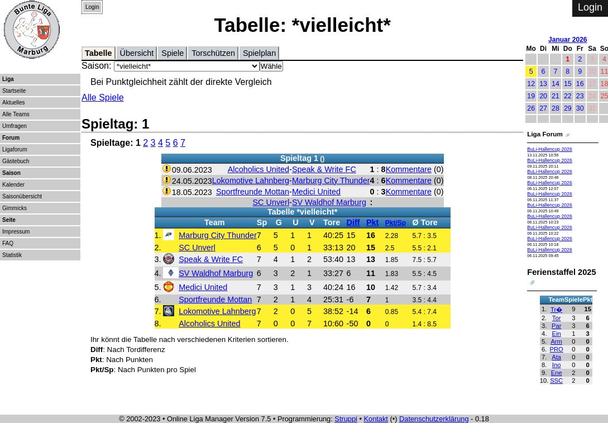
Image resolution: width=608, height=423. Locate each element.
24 (592, 96)
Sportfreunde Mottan (252, 191)
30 (580, 108)
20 (543, 96)
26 (531, 108)
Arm (556, 341)
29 (568, 108)
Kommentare (409, 169)
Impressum (16, 232)
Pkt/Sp (395, 223)
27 (543, 108)
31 (592, 108)
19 (531, 96)
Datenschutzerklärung (433, 419)
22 (568, 96)
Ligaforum (14, 149)
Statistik (12, 255)
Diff (353, 222)
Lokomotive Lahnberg (250, 180)
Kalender (13, 185)
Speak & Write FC (324, 169)
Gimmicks (14, 208)
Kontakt (376, 419)
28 (555, 108)
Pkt (372, 222)
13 (543, 84)
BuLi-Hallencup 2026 (549, 149)
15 (568, 84)
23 (580, 96)
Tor (556, 318)
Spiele (172, 53)
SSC (556, 380)
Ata (556, 357)
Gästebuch (15, 161)
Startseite (14, 91)
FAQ (7, 243)
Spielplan (259, 53)
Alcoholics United (258, 169)
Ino (556, 365)
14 (555, 84)
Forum (11, 138)
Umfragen (14, 126)
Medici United (316, 191)
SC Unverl (271, 202)
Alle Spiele (103, 97)
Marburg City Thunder (331, 180)
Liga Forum (545, 133)
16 (580, 84)
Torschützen (213, 53)
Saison (11, 173)
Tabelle (98, 53)
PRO (556, 349)
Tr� (556, 309)
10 (592, 71)
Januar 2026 (567, 40)
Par (556, 325)
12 (531, 84)
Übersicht (137, 53)
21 (555, 96)
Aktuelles (13, 102)
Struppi (345, 419)
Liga (8, 79)
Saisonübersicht (22, 196)
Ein (556, 333)
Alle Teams (16, 114)
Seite (9, 220)
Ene (556, 372)
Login (92, 7)
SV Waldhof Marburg (329, 202)
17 (592, 84)
